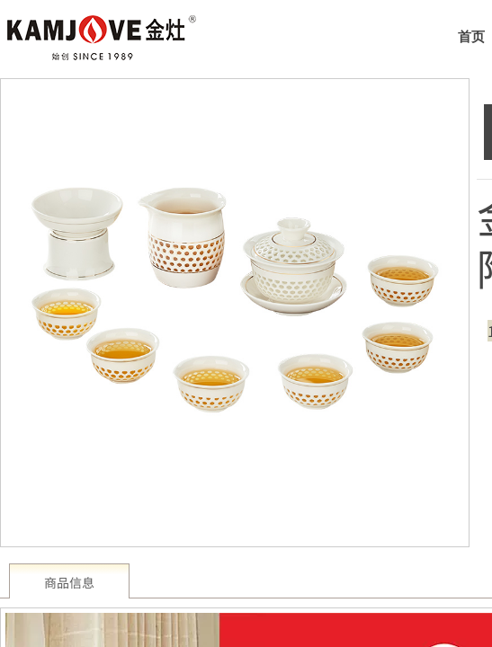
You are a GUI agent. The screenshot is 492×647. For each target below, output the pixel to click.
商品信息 (69, 582)
